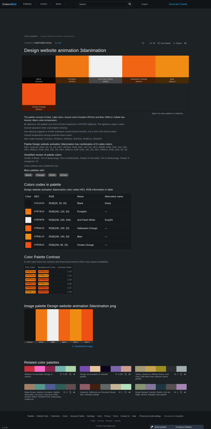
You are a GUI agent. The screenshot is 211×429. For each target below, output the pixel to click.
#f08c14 (39, 236)
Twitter (93, 421)
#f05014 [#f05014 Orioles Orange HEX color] (28, 243)
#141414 (39, 203)
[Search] (105, 4)
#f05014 (39, 244)
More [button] (58, 4)
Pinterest (109, 421)
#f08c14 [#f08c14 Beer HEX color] (28, 234)
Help (134, 416)
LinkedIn (117, 421)
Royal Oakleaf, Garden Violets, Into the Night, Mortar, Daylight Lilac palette (152, 393)
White (52, 175)
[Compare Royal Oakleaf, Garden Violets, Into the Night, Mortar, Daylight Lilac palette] (185, 392)
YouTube (100, 421)
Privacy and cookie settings (150, 416)
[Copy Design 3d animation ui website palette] (125, 374)
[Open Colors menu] (50, 4)
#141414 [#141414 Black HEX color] (28, 201)
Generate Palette (178, 4)
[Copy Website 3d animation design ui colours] (70, 374)
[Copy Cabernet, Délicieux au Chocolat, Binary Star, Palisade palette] (125, 392)
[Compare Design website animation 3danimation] (185, 43)
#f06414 (39, 228)
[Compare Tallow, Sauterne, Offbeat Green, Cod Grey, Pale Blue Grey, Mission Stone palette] (185, 374)
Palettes (27, 4)
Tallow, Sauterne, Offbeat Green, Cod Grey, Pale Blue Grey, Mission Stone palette (152, 376)
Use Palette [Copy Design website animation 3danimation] (164, 43)
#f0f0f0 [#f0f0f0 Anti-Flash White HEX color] (28, 218)
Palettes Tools (42, 416)
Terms (115, 416)
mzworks (179, 416)
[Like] (143, 43)
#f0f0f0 (39, 219)
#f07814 (39, 211)
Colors (9, 4)
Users (99, 416)
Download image (82, 346)
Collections (55, 416)
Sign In (155, 113)
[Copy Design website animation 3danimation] (37, 161)
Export (177, 43)
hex (59, 43)
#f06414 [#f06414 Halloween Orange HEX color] (28, 226)
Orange (40, 175)
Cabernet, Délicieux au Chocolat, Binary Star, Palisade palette (98, 393)
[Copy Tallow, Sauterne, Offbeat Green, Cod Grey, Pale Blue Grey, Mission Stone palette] (181, 374)
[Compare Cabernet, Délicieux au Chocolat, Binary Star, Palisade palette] (129, 392)
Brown (64, 175)
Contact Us (125, 416)
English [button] (145, 4)
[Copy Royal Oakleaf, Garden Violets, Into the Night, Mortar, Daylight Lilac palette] (181, 392)
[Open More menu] (35, 4)
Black (28, 175)
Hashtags (91, 416)
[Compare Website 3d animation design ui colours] (74, 374)
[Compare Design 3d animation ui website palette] (129, 374)
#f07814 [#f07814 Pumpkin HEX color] (28, 209)
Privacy (107, 416)
